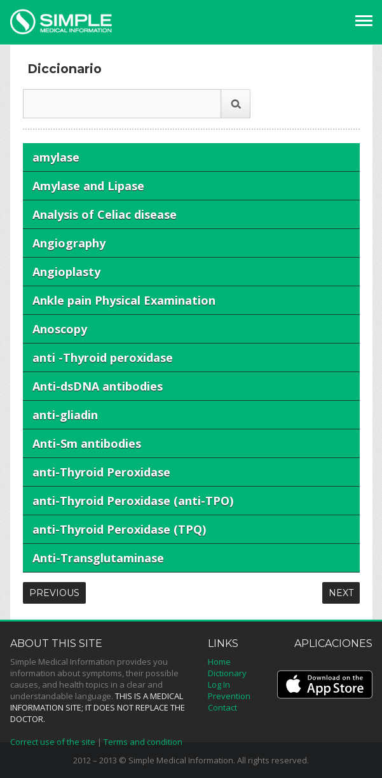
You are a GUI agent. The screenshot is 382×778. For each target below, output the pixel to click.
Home (219, 661)
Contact (222, 707)
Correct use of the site (52, 741)
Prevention (229, 696)
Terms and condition (143, 741)
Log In (219, 684)
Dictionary (227, 673)
